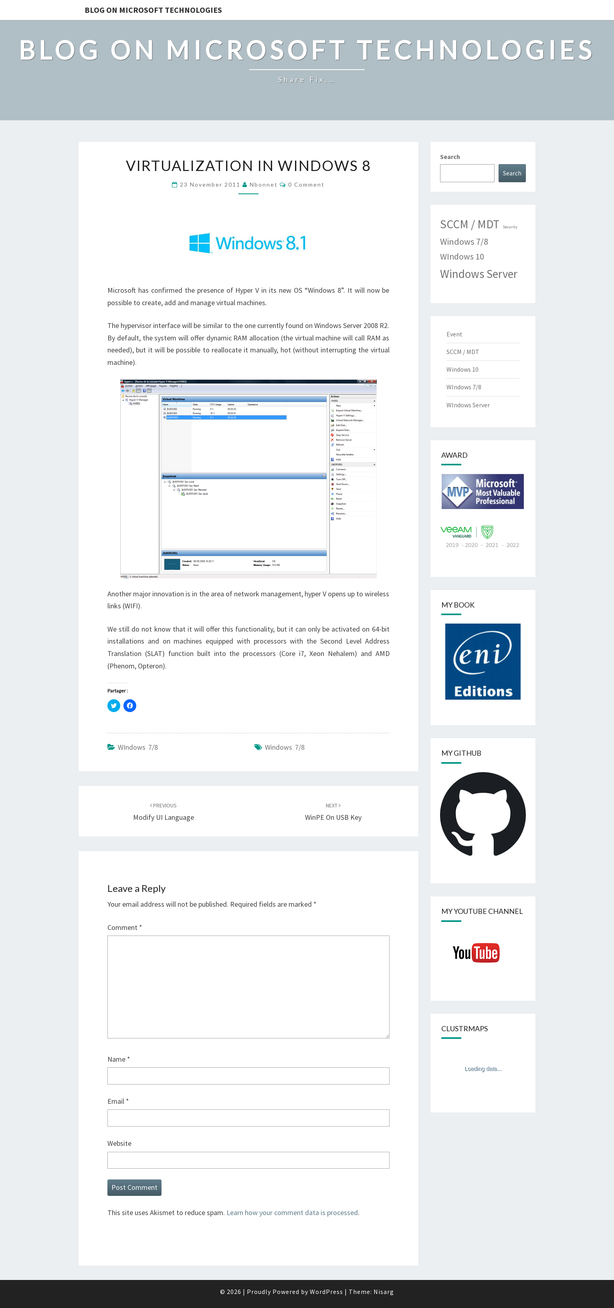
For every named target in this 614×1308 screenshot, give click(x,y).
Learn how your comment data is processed (292, 1212)
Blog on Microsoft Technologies (153, 10)
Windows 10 (462, 369)
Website (119, 1143)
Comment (124, 927)
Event (454, 334)
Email (118, 1101)
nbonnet (264, 184)
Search (450, 157)
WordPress (326, 1292)
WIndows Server (468, 405)
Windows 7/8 (285, 747)
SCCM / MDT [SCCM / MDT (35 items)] (469, 224)
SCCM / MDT (462, 352)
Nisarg (384, 1292)
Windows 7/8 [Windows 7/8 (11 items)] (464, 241)
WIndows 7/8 (138, 747)
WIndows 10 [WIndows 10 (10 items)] (462, 256)
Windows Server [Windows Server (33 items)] (478, 274)
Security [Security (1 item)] (510, 226)
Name (118, 1059)
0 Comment (306, 184)
